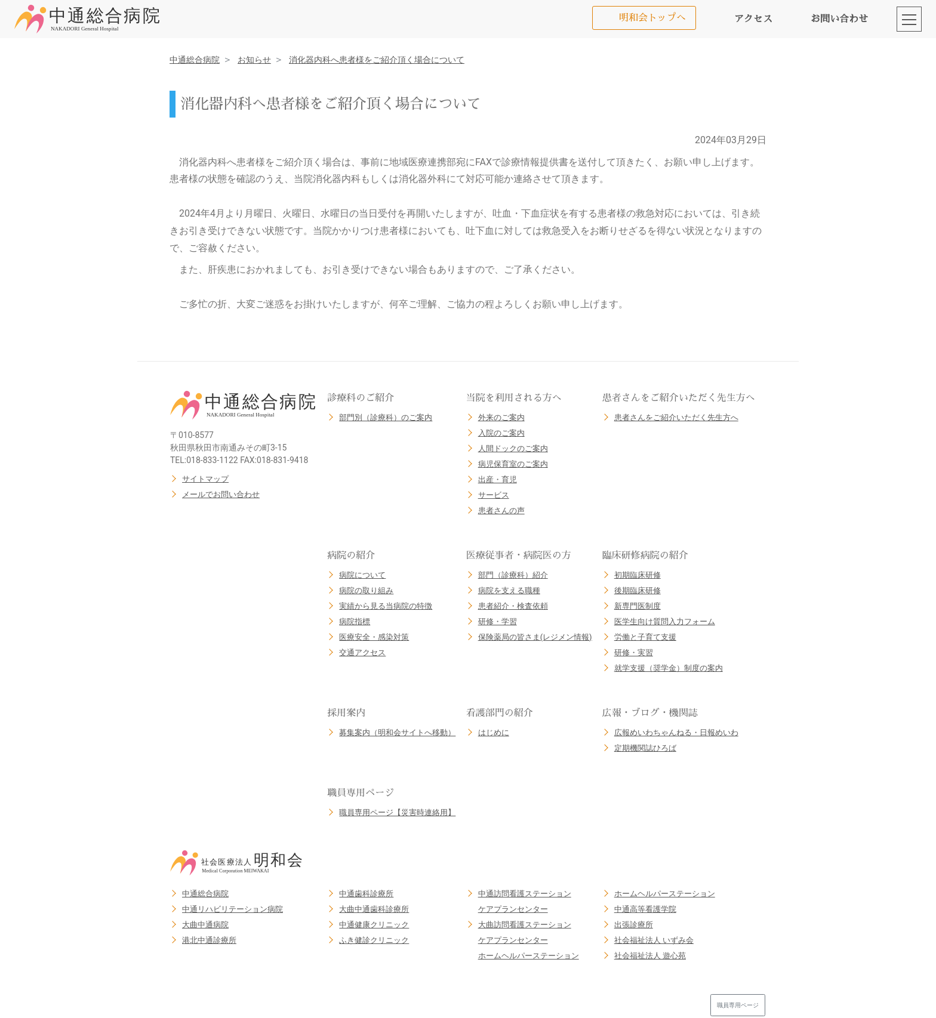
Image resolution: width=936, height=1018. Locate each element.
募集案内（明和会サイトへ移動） (397, 732)
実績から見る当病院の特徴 (385, 605)
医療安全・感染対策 (374, 637)
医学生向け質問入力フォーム (664, 621)
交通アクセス (362, 652)
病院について (362, 574)
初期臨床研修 (637, 574)
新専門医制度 (637, 605)
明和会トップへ (652, 18)
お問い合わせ (839, 19)
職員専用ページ (738, 1005)
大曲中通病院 (205, 924)
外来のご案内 (501, 417)
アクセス (753, 19)
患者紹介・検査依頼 (513, 605)
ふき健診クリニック (374, 940)
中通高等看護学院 (645, 909)
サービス (493, 495)
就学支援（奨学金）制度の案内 (668, 668)
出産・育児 (497, 479)
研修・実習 (633, 652)
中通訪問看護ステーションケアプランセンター (524, 901)
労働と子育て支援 (645, 637)
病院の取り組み (366, 590)
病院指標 (354, 621)
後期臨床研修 (637, 590)
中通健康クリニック (374, 924)
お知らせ (254, 59)
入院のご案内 (501, 432)
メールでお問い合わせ (221, 494)
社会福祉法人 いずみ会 (654, 940)
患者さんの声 (501, 510)
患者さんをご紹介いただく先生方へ (676, 417)
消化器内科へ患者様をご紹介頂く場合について (376, 59)
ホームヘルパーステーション (664, 893)
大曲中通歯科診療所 (374, 909)
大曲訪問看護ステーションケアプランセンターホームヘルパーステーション (528, 940)
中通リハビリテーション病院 (232, 909)
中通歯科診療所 (366, 893)
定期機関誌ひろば (645, 748)
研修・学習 (497, 621)
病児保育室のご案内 (513, 463)
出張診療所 (633, 924)
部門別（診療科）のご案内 (385, 417)
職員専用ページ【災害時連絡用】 (397, 812)
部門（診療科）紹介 (513, 574)
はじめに (493, 732)
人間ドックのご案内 (513, 448)
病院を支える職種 (509, 590)
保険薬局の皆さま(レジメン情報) (535, 637)
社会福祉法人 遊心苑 (650, 955)
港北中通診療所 (209, 940)
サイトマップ (205, 478)
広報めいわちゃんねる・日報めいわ (676, 732)
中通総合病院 (195, 59)
